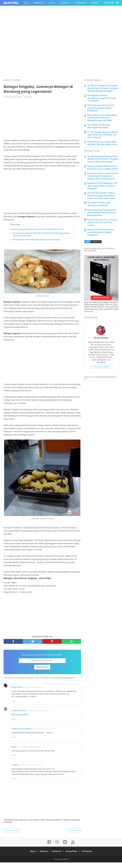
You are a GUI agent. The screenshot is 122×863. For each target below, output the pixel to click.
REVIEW (94, 3)
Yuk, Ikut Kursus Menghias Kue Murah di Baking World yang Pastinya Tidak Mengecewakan (41, 235)
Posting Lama (74, 831)
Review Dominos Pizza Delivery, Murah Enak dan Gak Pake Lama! (102, 222)
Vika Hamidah (102, 338)
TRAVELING (80, 3)
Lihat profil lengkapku (101, 367)
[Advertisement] (61, 16)
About (31, 852)
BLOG (51, 3)
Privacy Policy (72, 852)
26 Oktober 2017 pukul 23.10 (34, 688)
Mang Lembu (17, 688)
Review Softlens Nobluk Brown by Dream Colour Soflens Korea (102, 167)
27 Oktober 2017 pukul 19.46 (37, 711)
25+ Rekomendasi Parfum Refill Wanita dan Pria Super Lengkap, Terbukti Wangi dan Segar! (102, 88)
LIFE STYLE (64, 3)
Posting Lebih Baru (12, 831)
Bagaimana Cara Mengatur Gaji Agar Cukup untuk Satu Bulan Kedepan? (102, 186)
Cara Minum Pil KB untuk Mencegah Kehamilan (98, 126)
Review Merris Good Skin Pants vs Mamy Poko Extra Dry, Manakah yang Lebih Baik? (102, 118)
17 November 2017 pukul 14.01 (30, 765)
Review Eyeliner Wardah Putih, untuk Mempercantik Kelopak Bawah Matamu (102, 212)
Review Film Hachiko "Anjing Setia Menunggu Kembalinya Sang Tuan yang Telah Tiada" (101, 195)
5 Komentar (28, 97)
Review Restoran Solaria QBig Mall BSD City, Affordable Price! (102, 143)
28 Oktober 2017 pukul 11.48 (43, 729)
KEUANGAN (38, 3)
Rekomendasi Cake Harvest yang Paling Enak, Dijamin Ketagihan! (100, 108)
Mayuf (14, 747)
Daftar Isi (43, 852)
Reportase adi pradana (21, 729)
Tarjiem (15, 765)
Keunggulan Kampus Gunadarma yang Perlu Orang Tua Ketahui (101, 98)
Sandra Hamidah (19, 711)
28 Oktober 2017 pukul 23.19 (29, 747)
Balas (13, 701)
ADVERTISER (109, 3)
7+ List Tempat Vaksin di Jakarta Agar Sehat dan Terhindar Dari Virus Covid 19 (102, 135)
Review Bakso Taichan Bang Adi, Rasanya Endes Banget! (36, 240)
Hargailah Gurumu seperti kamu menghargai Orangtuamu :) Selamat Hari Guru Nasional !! (102, 176)
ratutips (11, 3)
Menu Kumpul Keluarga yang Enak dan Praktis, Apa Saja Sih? (37, 230)
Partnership (88, 852)
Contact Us (56, 852)
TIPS (25, 3)
